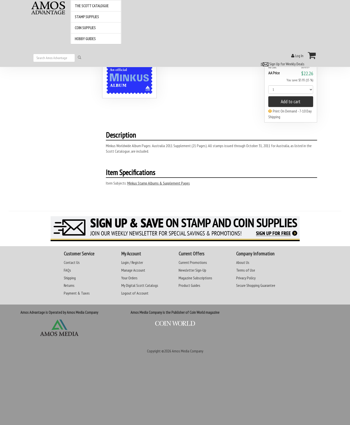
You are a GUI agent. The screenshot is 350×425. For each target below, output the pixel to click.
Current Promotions (193, 262)
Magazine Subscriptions (195, 277)
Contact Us (72, 262)
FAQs (67, 270)
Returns (69, 285)
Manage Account (133, 270)
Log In (297, 55)
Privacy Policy (246, 277)
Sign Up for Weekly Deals (281, 63)
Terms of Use (245, 270)
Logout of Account (134, 293)
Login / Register (132, 262)
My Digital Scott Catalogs (139, 285)
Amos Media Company (187, 350)
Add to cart (290, 101)
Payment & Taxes (77, 293)
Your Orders (129, 277)
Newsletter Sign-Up (192, 270)
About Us (242, 262)
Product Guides (189, 285)
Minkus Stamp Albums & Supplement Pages (158, 183)
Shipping (70, 277)
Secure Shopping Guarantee (255, 285)
